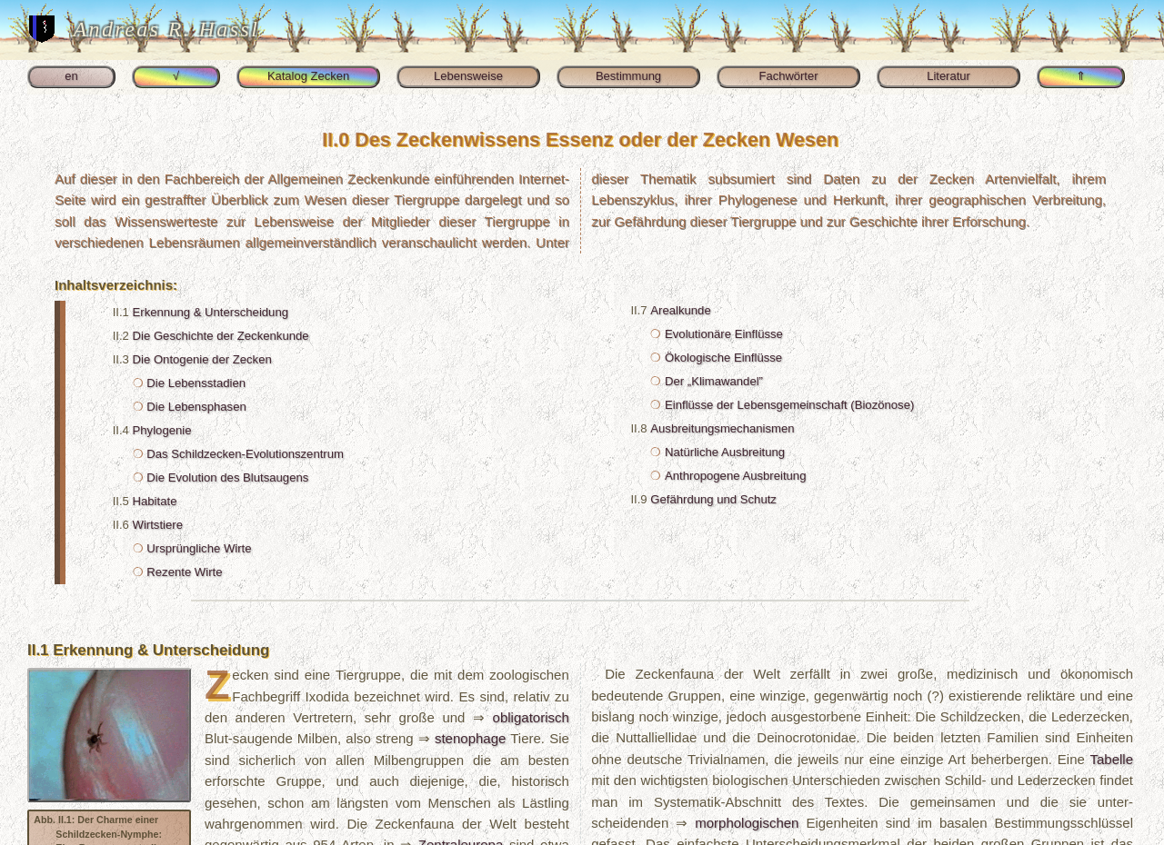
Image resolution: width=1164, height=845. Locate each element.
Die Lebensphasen (196, 406)
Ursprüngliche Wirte (198, 548)
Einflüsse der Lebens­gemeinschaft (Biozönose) (789, 405)
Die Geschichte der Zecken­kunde (221, 336)
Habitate (155, 501)
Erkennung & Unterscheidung (210, 312)
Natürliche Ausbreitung (725, 452)
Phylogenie (162, 430)
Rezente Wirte (184, 572)
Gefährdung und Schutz (713, 499)
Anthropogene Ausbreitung (735, 475)
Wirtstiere (158, 525)
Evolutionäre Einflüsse (724, 334)
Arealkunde (680, 310)
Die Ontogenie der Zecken (202, 359)
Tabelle (1111, 759)
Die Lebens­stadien (196, 383)
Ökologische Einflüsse (723, 357)
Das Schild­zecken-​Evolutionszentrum (245, 454)
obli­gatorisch (531, 717)
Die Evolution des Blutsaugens (227, 477)
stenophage (470, 738)
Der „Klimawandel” (714, 381)
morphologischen (746, 822)
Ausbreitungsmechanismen (722, 428)
